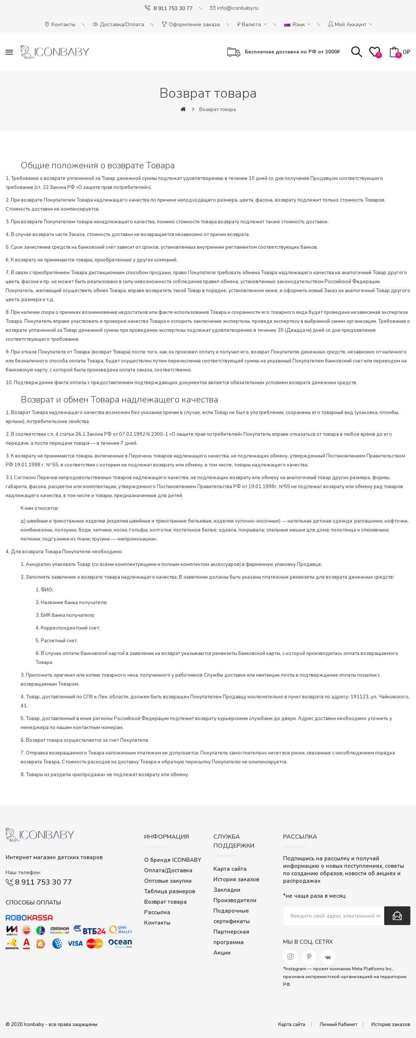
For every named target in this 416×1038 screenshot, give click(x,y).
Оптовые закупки (168, 881)
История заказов (236, 879)
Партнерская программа (231, 937)
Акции (222, 952)
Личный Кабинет (338, 1024)
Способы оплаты (33, 902)
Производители (234, 900)
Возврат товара (217, 109)
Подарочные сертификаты (231, 916)
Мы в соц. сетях (308, 942)
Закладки (226, 890)
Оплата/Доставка (168, 870)
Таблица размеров (169, 891)
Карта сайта (230, 869)
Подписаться (397, 915)
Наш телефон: (23, 872)
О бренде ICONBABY (172, 860)
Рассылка (157, 912)
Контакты (157, 923)
